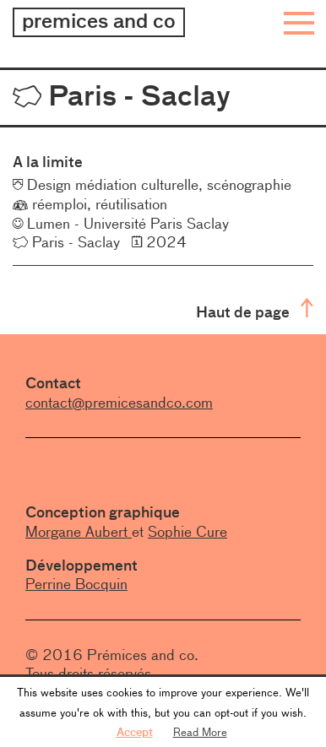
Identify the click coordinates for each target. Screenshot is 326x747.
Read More (200, 732)
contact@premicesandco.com (119, 402)
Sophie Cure (187, 531)
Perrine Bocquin (76, 584)
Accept (135, 732)
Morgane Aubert (78, 531)
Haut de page (254, 310)
